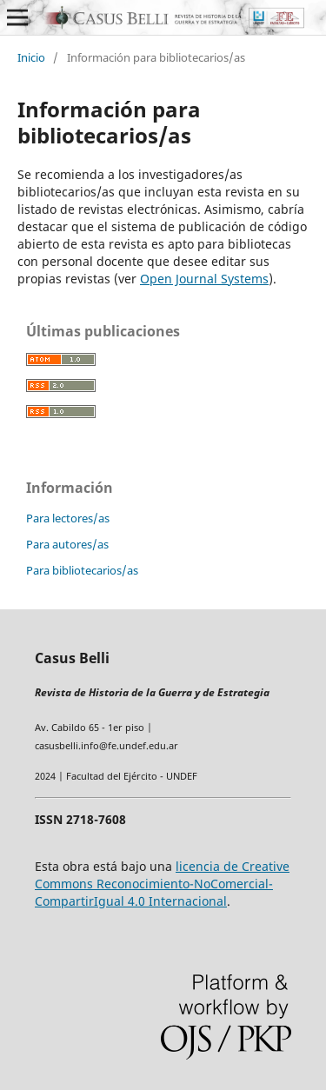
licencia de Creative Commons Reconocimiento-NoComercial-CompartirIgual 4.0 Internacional (162, 883)
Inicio (31, 57)
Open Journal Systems (204, 278)
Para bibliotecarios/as (82, 570)
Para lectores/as (68, 518)
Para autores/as (67, 544)
